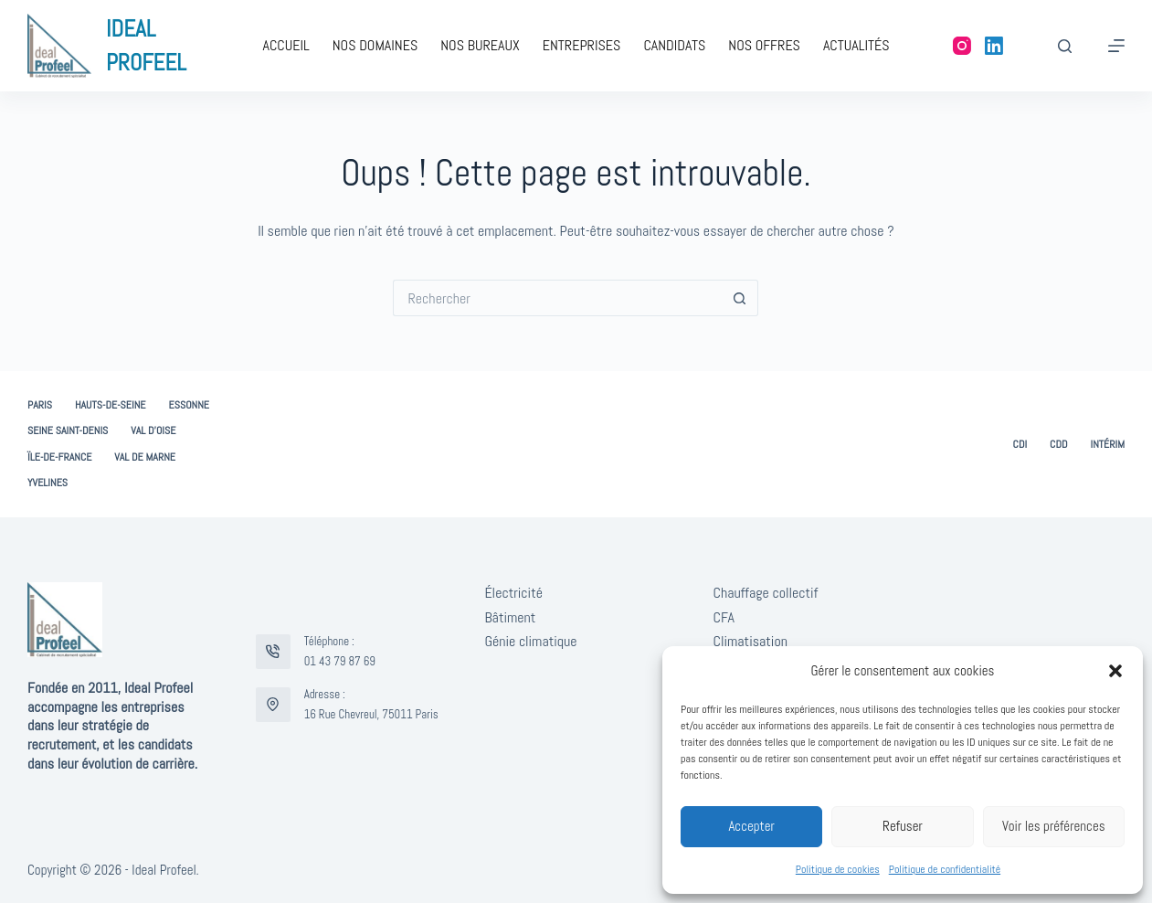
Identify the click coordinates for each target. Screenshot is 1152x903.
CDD (1058, 445)
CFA (724, 617)
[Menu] (1116, 45)
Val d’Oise (153, 431)
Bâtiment (509, 617)
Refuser (902, 825)
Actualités (856, 45)
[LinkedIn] (994, 46)
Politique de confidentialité (944, 869)
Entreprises (582, 45)
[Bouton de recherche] (740, 298)
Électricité (513, 592)
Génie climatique (530, 641)
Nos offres (764, 45)
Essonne (189, 405)
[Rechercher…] (557, 298)
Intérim (1107, 445)
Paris (39, 405)
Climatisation (750, 641)
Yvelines (47, 483)
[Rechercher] (1065, 46)
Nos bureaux (479, 45)
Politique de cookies (838, 869)
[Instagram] (962, 46)
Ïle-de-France (59, 457)
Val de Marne (144, 457)
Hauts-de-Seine (110, 405)
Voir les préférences (1053, 825)
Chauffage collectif (766, 592)
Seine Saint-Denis (67, 431)
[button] (1115, 671)
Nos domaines (375, 45)
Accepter (751, 825)
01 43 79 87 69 (339, 661)
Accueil (285, 45)
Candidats (674, 45)
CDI (1020, 445)
